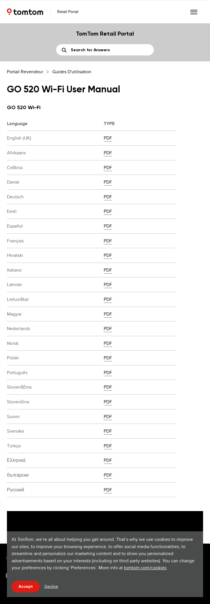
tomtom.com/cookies (145, 567)
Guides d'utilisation (71, 71)
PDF (108, 138)
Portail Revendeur (25, 71)
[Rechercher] (105, 50)
